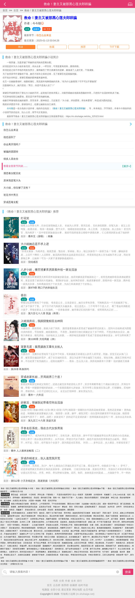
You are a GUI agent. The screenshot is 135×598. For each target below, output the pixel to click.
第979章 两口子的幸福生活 (42, 287)
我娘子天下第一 (68, 498)
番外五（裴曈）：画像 (40, 236)
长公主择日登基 (124, 549)
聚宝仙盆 (14, 495)
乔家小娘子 (106, 513)
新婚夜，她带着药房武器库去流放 (24, 507)
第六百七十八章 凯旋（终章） (44, 313)
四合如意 (102, 507)
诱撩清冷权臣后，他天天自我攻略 (78, 516)
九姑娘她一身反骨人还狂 (91, 504)
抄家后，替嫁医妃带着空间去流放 (42, 402)
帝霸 (44, 501)
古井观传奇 (98, 495)
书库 (55, 580)
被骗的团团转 (11, 151)
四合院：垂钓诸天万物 (42, 498)
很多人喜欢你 (11, 158)
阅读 (20, 47)
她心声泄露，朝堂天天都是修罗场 (84, 531)
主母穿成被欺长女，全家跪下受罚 (24, 513)
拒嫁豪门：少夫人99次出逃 (114, 495)
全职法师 (23, 495)
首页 (5, 10)
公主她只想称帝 (38, 525)
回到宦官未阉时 (19, 549)
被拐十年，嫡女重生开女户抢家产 (96, 537)
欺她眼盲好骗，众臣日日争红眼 (74, 543)
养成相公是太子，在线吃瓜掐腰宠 (17, 555)
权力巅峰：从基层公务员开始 (15, 501)
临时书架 (83, 585)
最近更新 (66, 589)
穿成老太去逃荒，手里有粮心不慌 (59, 525)
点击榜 (56, 585)
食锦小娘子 (96, 513)
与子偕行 (105, 552)
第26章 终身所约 (20, 369)
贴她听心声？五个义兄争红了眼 (32, 534)
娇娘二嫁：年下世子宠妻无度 (99, 522)
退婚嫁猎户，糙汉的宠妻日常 (54, 546)
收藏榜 (73, 585)
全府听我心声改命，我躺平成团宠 (43, 519)
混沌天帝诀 (52, 501)
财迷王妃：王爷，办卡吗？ (91, 540)
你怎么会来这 (43, 35)
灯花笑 (25, 218)
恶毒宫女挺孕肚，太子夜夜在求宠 (45, 522)
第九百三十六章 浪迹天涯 (42, 420)
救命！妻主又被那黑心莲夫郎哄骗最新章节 (88, 561)
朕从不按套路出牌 (28, 516)
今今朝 (37, 23)
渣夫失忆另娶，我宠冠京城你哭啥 (66, 540)
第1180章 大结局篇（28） (42, 339)
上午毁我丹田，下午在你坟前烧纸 (52, 504)
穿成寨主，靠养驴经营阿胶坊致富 (59, 534)
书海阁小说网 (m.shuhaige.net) (77, 594)
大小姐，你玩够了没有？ (17, 187)
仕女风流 (65, 531)
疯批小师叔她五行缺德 (20, 504)
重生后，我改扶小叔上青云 (84, 528)
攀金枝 (64, 507)
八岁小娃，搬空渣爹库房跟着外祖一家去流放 (49, 269)
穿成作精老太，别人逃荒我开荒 (40, 458)
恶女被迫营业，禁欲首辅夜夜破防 (22, 528)
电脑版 (45, 589)
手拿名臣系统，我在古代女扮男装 (42, 428)
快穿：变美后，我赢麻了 (13, 510)
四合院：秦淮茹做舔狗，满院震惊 (61, 510)
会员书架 (88, 589)
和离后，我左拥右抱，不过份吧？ (101, 543)
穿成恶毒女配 (11, 202)
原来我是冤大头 (12, 180)
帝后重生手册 (37, 537)
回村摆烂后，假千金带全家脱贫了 (68, 549)
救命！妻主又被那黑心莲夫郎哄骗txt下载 (89, 488)
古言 (16, 10)
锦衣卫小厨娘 (49, 537)
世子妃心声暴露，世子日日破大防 (47, 543)
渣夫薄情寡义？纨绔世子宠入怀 (107, 534)
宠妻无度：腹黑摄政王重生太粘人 (42, 346)
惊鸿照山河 (41, 528)
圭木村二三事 (25, 522)
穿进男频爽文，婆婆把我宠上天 (48, 552)
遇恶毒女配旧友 (12, 173)
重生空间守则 (95, 552)
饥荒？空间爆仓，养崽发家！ (18, 525)
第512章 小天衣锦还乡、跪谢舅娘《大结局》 (35, 480)
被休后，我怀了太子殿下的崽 (50, 513)
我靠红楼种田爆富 (81, 525)
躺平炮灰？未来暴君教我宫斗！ (111, 531)
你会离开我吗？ (12, 144)
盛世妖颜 (114, 552)
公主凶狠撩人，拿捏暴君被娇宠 (116, 540)
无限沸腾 (88, 495)
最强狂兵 (33, 504)
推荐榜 (65, 585)
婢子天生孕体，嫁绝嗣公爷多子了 (103, 549)
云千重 (85, 549)
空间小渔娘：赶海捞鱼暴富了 (85, 507)
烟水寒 (122, 552)
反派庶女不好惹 (45, 507)
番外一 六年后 (36, 394)
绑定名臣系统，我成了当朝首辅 (105, 516)
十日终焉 (32, 495)
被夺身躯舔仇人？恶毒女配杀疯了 (40, 549)
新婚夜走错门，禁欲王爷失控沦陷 (75, 552)
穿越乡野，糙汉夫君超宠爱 (30, 546)
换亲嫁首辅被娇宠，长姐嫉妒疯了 (110, 528)
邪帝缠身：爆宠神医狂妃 (22, 498)
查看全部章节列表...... (68, 166)
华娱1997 (56, 507)
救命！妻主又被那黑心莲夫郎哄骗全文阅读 (53, 488)
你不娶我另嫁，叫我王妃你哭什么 (71, 519)
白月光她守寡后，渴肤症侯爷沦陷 (17, 537)
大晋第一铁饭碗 (34, 501)
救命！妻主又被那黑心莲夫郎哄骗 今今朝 (17, 488)
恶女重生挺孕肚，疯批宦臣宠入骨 (80, 546)
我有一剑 (56, 498)
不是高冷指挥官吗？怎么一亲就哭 (70, 495)
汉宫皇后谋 (27, 543)
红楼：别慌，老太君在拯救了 (101, 525)
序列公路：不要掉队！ (46, 495)
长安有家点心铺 (26, 531)
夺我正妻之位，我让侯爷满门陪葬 (50, 516)
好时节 (119, 507)
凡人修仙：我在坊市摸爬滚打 (87, 498)
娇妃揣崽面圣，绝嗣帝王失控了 (60, 528)
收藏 (51, 47)
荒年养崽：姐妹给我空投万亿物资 (77, 513)
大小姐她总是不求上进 (35, 243)
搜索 (128, 572)
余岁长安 (111, 507)
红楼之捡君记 (12, 546)
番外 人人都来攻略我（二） (26, 450)
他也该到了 (10, 137)
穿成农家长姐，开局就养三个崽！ (42, 376)
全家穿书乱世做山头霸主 (84, 534)
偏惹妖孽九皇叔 (13, 516)
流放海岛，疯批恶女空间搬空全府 (73, 522)
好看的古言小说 (17, 491)
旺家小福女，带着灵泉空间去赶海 (73, 555)
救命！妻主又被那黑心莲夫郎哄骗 (42, 10)
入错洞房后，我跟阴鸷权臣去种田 (42, 321)
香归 (23, 295)
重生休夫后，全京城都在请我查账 (47, 531)
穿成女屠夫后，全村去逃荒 (35, 510)
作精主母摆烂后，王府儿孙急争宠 (101, 555)
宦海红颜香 (104, 498)
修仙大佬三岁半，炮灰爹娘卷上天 (38, 540)
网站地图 (77, 589)
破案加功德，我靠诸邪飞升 (105, 546)
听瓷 (88, 519)
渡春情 (122, 519)
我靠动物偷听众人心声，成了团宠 (105, 519)
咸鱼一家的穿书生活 (110, 504)
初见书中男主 (11, 194)
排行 (79, 580)
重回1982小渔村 (73, 504)
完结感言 (33, 262)
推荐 (83, 47)
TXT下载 (114, 47)
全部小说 (55, 589)
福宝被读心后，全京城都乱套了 (69, 537)
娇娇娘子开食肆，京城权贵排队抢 (45, 555)
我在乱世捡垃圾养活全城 (13, 540)
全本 (73, 580)
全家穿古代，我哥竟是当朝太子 (21, 552)
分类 (61, 580)
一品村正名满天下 (21, 519)
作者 (67, 580)
